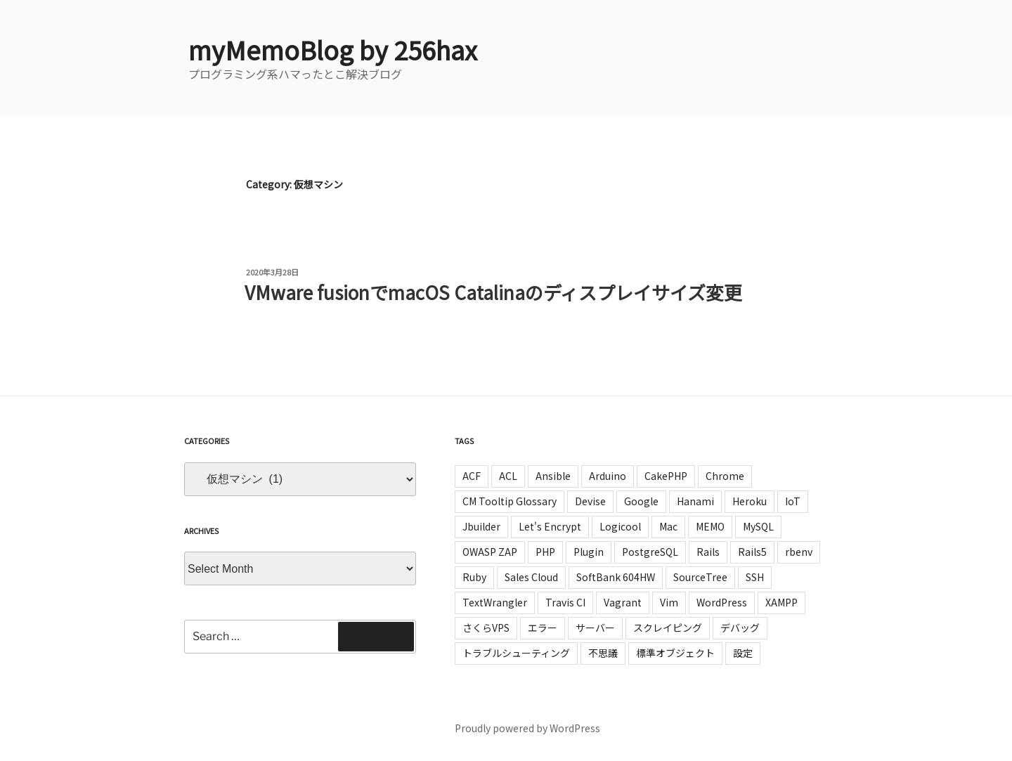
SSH (755, 577)
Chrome (725, 476)
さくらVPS (486, 627)
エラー (542, 627)
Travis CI (565, 602)
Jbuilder (481, 526)
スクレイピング (667, 627)
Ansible (553, 476)
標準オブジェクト (675, 653)
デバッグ (740, 627)
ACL (508, 476)
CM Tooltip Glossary (509, 501)
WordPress (721, 602)
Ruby (474, 577)
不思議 (603, 653)
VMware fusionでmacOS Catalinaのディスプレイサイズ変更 (493, 292)
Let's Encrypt (550, 526)
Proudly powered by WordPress (527, 728)
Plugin (588, 552)
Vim (669, 602)
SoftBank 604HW (615, 577)
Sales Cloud (531, 577)
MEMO (710, 526)
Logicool (620, 526)
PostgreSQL (650, 552)
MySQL (758, 526)
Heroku (749, 501)
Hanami (695, 501)
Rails (708, 552)
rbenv (798, 552)
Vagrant (623, 602)
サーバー (595, 627)
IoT (792, 501)
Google (641, 501)
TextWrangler (494, 602)
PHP (545, 552)
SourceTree (700, 577)
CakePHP (665, 476)
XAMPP (781, 602)
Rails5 (752, 552)
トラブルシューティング (516, 653)
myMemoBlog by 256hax (332, 49)
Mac (668, 526)
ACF (471, 476)
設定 (743, 653)
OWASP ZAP (489, 552)
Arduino (607, 476)
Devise (590, 501)
